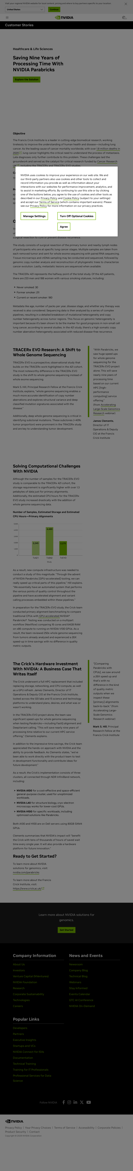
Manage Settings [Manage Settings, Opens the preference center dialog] (34, 216)
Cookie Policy (71, 198)
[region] (66, 201)
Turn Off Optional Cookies (76, 216)
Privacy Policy (49, 198)
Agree (64, 226)
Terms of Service (49, 202)
